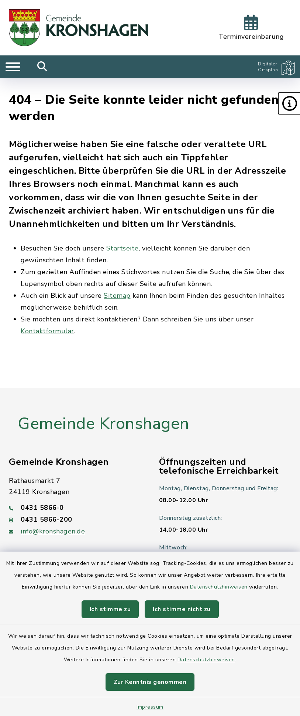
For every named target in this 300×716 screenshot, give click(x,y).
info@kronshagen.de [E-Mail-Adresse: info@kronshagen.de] (53, 531)
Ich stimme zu (110, 609)
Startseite (122, 248)
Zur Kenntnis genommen (150, 682)
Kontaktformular (47, 331)
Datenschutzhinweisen (219, 586)
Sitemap (117, 295)
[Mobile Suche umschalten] (42, 66)
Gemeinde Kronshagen (103, 424)
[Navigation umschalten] (13, 67)
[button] (289, 103)
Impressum (150, 706)
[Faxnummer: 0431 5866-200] (75, 519)
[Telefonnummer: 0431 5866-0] (75, 507)
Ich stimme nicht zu (182, 609)
